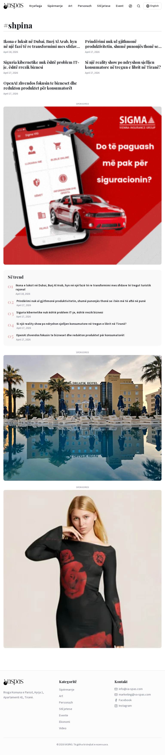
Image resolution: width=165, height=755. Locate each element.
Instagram (123, 706)
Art (70, 6)
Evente (120, 6)
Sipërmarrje (55, 6)
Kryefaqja (35, 6)
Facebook (123, 700)
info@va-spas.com (129, 689)
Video (62, 728)
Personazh (85, 6)
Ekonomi (64, 722)
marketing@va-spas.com (133, 694)
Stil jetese (103, 6)
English (152, 6)
